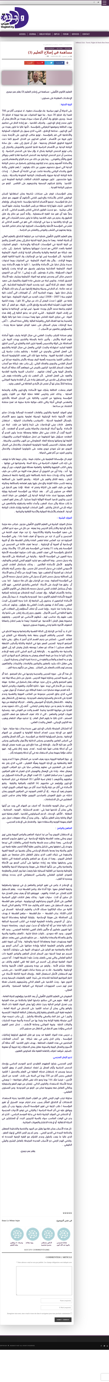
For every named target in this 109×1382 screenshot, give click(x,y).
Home (60, 44)
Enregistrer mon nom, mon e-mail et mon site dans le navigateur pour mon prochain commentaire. (38, 1313)
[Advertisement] (37, 1188)
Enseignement (68, 44)
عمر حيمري (66, 56)
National (60, 48)
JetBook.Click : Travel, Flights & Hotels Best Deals (92, 43)
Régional (68, 48)
